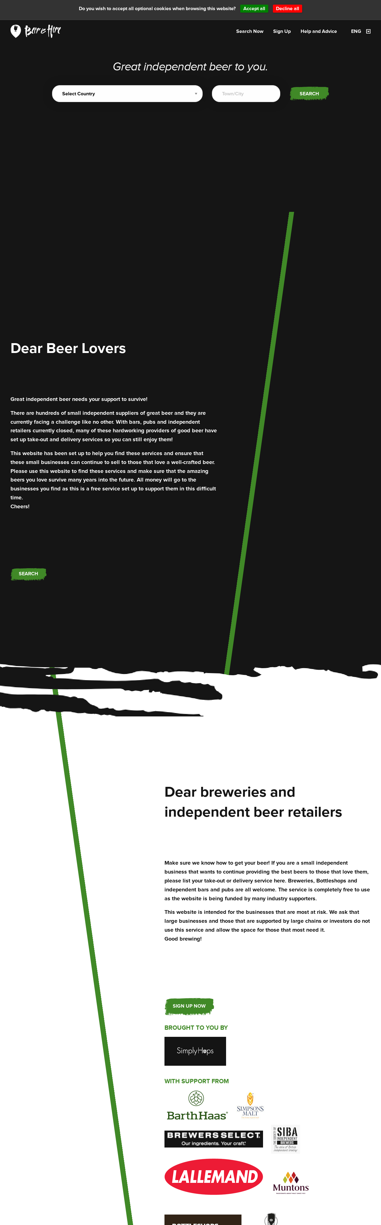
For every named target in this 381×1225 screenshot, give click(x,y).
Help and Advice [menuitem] (319, 31)
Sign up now (189, 1006)
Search (309, 93)
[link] (35, 31)
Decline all (287, 8)
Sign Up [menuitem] (282, 31)
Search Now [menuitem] (249, 31)
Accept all (254, 8)
